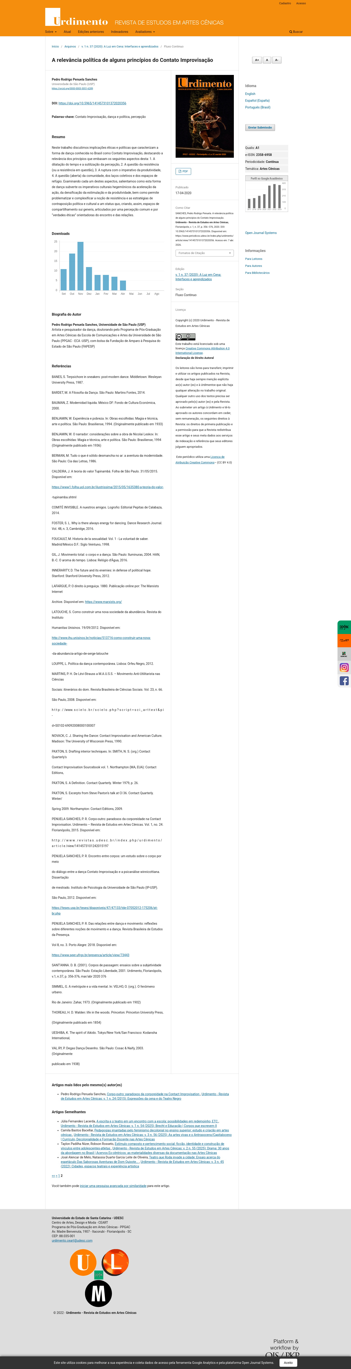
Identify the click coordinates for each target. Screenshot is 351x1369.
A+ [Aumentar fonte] (257, 60)
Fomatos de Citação (192, 253)
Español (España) (257, 100)
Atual (67, 32)
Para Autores (253, 266)
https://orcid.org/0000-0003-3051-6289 (72, 88)
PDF (185, 171)
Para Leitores (253, 259)
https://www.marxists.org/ (103, 602)
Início (55, 46)
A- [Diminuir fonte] (276, 60)
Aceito (288, 1363)
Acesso (301, 3)
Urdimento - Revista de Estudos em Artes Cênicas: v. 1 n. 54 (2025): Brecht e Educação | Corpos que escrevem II (139, 1126)
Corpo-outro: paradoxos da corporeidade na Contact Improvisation (153, 1094)
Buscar (296, 32)
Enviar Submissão (260, 127)
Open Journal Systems (261, 233)
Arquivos (70, 46)
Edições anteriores (91, 32)
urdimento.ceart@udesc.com (72, 1240)
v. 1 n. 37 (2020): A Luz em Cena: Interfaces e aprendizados (119, 46)
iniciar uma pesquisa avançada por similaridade (113, 1186)
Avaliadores (143, 32)
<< (53, 1176)
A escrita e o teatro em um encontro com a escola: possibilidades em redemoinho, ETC (157, 1121)
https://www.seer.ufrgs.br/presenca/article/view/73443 (91, 955)
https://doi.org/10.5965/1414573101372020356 (92, 103)
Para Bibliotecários (257, 272)
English (250, 94)
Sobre (49, 32)
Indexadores (119, 32)
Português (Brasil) (258, 107)
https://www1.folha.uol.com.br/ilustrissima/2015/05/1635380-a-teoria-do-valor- (108, 487)
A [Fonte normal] (267, 60)
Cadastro (285, 3)
